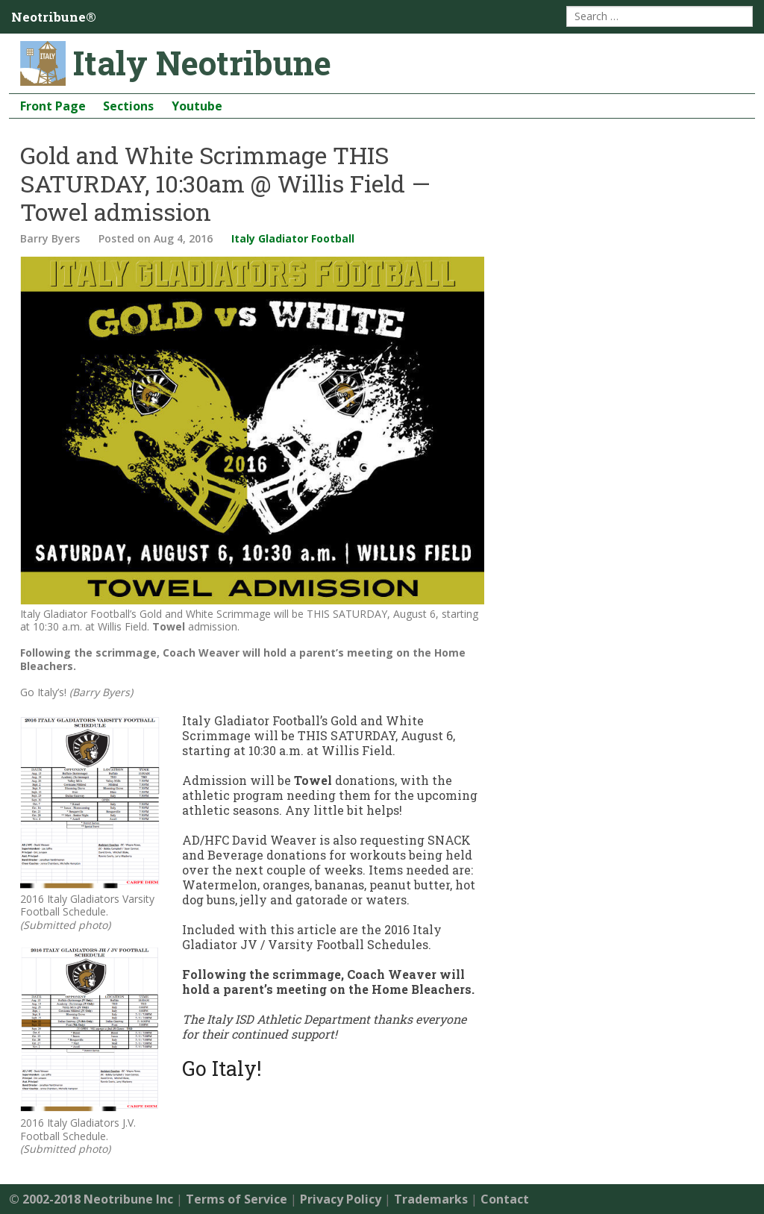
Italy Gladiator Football (292, 238)
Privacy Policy (340, 1199)
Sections (128, 106)
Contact (504, 1199)
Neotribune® (53, 16)
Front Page (53, 106)
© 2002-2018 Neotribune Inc (91, 1199)
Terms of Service (236, 1199)
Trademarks (431, 1199)
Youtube (197, 106)
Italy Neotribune (202, 62)
